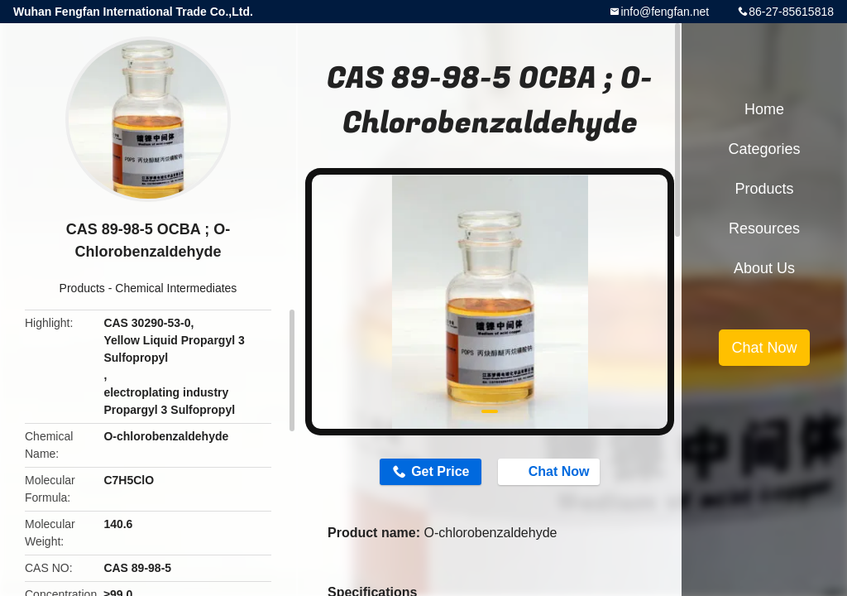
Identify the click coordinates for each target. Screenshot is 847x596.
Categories (764, 149)
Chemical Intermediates (176, 288)
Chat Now (551, 471)
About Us (764, 268)
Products (82, 288)
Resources (764, 228)
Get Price (440, 471)
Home (764, 109)
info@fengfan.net (664, 11)
